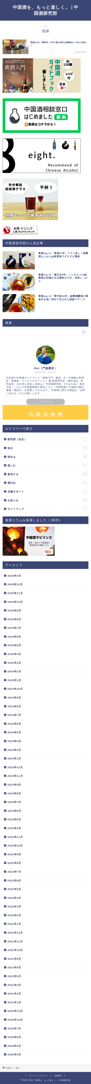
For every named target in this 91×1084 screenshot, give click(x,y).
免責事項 (58, 1076)
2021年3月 (14, 984)
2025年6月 (14, 636)
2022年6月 (14, 880)
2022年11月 (15, 837)
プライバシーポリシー (38, 1076)
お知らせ (47, 500)
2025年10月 (15, 601)
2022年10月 (15, 845)
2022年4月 (14, 897)
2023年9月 (14, 784)
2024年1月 (14, 758)
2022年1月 (14, 923)
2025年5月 (14, 645)
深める (47, 456)
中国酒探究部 (53, 384)
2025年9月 (14, 610)
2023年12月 (15, 767)
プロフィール (45, 401)
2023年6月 (14, 810)
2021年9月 (14, 958)
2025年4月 (14, 654)
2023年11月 (15, 775)
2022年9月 (14, 854)
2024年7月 (14, 714)
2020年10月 (15, 1019)
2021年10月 (15, 950)
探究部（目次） (47, 439)
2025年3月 (14, 662)
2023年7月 (14, 802)
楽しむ (47, 465)
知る (47, 448)
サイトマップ (47, 508)
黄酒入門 (47, 378)
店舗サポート (47, 491)
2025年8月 (14, 619)
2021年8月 (14, 967)
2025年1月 (14, 680)
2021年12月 (15, 932)
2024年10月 (15, 688)
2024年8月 (14, 706)
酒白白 (47, 482)
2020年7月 (14, 1028)
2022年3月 (14, 906)
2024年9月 (14, 697)
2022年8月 (14, 862)
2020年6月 (14, 1037)
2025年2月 (14, 671)
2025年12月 (15, 584)
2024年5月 (14, 732)
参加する (47, 474)
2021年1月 (14, 1002)
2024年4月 (14, 741)
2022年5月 (14, 889)
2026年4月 (14, 575)
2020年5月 (14, 1045)
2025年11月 (15, 593)
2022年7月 (14, 871)
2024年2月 (14, 749)
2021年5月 (14, 976)
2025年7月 (14, 627)
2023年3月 (14, 828)
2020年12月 (15, 1010)
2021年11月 (15, 941)
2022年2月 (14, 915)
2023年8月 (14, 793)
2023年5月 (14, 819)
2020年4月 (14, 1054)
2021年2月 (14, 993)
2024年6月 (14, 723)
